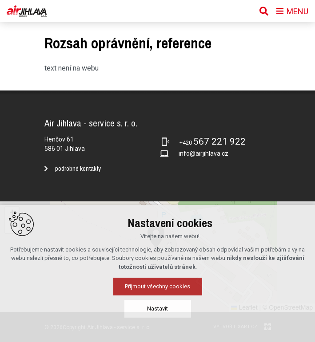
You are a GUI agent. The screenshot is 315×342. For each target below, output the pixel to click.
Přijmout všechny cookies (157, 286)
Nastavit (157, 308)
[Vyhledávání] (263, 11)
